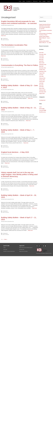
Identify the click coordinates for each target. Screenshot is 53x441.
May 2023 (41, 59)
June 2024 (41, 56)
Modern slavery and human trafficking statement (25, 247)
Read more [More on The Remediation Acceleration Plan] (3, 55)
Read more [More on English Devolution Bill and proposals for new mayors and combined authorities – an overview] (3, 35)
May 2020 (41, 85)
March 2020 (41, 88)
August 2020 (42, 81)
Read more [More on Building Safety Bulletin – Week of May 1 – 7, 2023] (26, 142)
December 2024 (42, 54)
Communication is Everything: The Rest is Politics (19, 65)
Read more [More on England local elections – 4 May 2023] (7, 163)
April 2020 (41, 86)
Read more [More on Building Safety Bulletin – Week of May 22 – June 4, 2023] (30, 98)
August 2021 (42, 73)
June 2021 (41, 76)
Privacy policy (5, 249)
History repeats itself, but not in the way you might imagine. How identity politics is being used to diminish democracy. (19, 174)
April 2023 (41, 61)
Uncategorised (5, 38)
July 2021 (41, 74)
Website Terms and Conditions (23, 251)
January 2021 (42, 79)
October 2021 (42, 69)
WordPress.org (42, 112)
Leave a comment (5, 39)
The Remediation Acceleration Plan (14, 45)
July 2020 (41, 83)
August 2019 (42, 93)
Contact (4, 247)
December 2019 (42, 91)
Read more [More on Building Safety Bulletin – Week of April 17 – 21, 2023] (30, 230)
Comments (42, 110)
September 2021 (42, 71)
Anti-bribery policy (21, 249)
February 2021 (42, 78)
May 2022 (41, 66)
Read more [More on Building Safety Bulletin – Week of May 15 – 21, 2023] (28, 120)
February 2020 (42, 90)
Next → (6, 239)
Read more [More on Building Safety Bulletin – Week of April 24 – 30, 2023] (34, 208)
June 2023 (41, 57)
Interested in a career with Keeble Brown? (9, 251)
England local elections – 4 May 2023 (15, 152)
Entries (41, 108)
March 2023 (41, 62)
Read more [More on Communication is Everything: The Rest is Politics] (3, 76)
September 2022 (42, 64)
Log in (40, 106)
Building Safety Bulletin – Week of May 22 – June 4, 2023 (44, 38)
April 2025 (41, 52)
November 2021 (42, 68)
